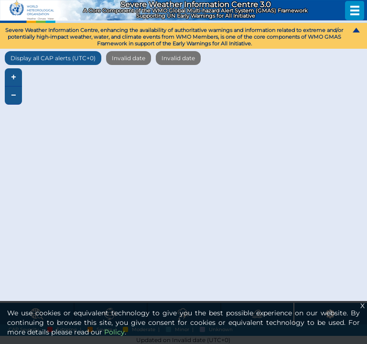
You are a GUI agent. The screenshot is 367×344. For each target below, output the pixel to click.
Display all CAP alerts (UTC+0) (53, 58)
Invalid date (128, 58)
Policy (114, 332)
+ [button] (13, 77)
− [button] (13, 95)
